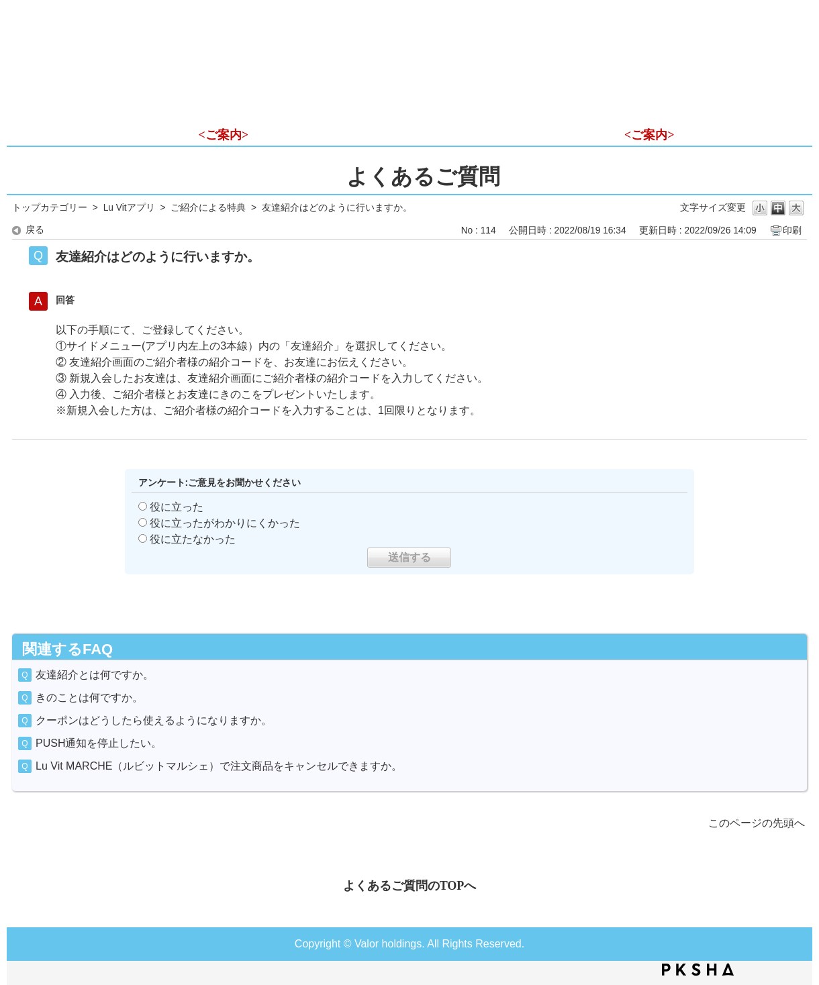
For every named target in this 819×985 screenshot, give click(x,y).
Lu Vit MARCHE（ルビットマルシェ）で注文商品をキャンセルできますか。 (219, 766)
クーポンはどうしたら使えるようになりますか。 (154, 720)
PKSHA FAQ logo (698, 969)
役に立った (176, 507)
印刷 (792, 230)
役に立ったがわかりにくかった (225, 523)
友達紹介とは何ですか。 (95, 674)
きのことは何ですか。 (89, 697)
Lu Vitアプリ (129, 208)
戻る (35, 230)
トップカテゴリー (49, 208)
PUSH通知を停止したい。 (99, 743)
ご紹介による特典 (208, 208)
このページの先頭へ (756, 823)
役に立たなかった (193, 539)
